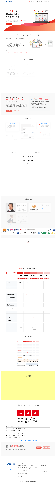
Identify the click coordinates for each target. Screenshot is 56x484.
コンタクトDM (20, 476)
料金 (41, 1)
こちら (23, 152)
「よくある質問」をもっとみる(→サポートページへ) (28, 440)
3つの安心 (45, 1)
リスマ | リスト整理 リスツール (22, 467)
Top (29, 1)
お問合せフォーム (44, 471)
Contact (49, 1)
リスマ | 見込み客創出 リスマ (22, 465)
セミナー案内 (31, 465)
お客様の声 (38, 1)
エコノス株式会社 (10, 469)
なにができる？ (33, 1)
